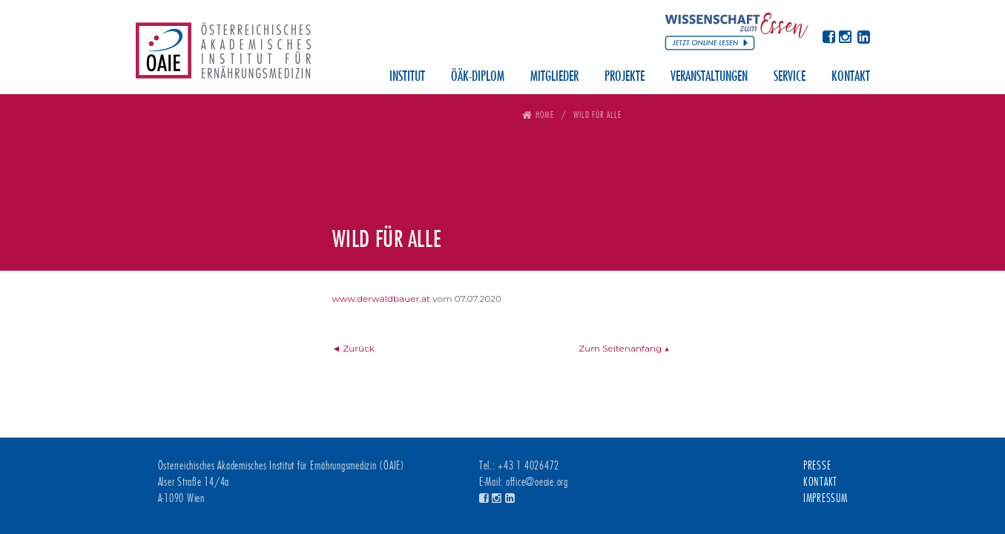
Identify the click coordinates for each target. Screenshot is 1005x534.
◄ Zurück (353, 348)
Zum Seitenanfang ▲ (624, 348)
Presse (817, 465)
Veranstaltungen (709, 77)
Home (545, 114)
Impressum (825, 498)
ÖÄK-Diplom (477, 77)
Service (789, 77)
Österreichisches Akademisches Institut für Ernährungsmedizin (223, 55)
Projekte (624, 77)
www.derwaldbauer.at (381, 298)
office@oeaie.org (537, 482)
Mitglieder (554, 77)
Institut (407, 77)
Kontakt (850, 77)
